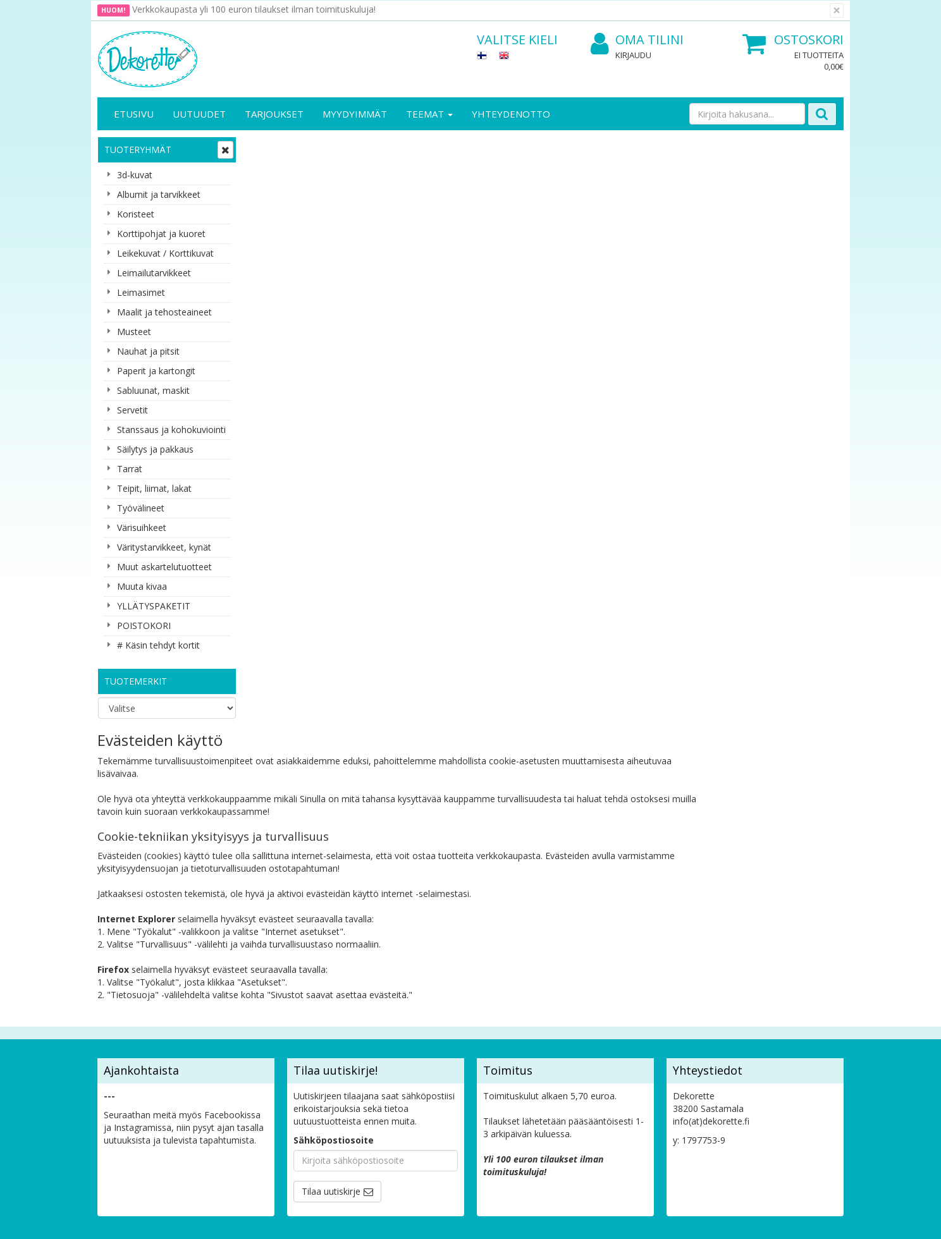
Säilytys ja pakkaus (155, 449)
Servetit (132, 410)
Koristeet (135, 214)
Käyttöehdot (238, 1026)
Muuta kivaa (142, 586)
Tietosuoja (235, 988)
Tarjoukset (274, 113)
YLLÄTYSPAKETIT (153, 606)
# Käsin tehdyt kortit (158, 645)
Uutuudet (199, 113)
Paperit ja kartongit (156, 371)
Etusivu (134, 113)
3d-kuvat (134, 175)
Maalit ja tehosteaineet (164, 312)
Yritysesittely (125, 988)
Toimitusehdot (243, 1007)
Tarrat (129, 469)
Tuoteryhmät (137, 149)
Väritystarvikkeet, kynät (164, 547)
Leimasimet (141, 292)
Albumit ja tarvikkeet (158, 194)
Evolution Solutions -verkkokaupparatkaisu (763, 1220)
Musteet (134, 332)
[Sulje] (837, 10)
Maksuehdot (238, 1045)
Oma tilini (637, 40)
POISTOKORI (144, 626)
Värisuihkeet (141, 528)
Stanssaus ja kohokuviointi (171, 430)
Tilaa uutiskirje (331, 909)
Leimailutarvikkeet (154, 273)
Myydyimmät (355, 113)
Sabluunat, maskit (153, 390)
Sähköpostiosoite (333, 858)
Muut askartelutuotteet (164, 567)
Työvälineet (140, 508)
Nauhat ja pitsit (148, 351)
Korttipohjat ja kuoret (161, 234)
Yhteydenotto (511, 113)
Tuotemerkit (135, 681)
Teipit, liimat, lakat (154, 488)
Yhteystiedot (125, 1007)
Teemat (429, 113)
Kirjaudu (633, 55)
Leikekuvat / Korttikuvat (165, 253)
